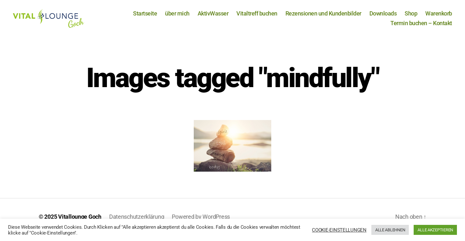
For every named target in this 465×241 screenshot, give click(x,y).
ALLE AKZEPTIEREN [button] (435, 229)
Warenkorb (438, 16)
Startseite (145, 16)
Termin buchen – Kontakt (421, 26)
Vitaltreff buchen (256, 16)
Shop (411, 16)
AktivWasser (213, 16)
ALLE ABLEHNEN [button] (390, 229)
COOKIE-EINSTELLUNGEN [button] (339, 230)
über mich (177, 16)
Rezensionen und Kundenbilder (323, 16)
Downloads (383, 16)
